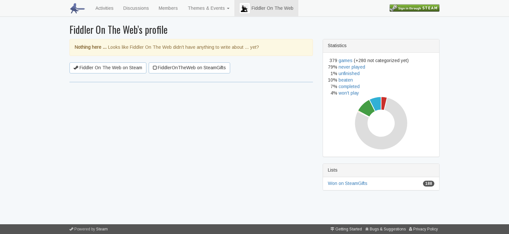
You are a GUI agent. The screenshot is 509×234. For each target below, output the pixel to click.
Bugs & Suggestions (388, 229)
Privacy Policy (425, 229)
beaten (346, 80)
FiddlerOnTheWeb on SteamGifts (189, 67)
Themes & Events (209, 8)
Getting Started (348, 229)
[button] (244, 8)
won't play (349, 93)
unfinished (349, 73)
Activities (104, 8)
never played (352, 67)
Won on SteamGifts (347, 183)
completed (349, 86)
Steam (102, 229)
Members (168, 8)
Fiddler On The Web (266, 8)
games (346, 60)
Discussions (136, 8)
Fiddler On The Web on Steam (108, 67)
